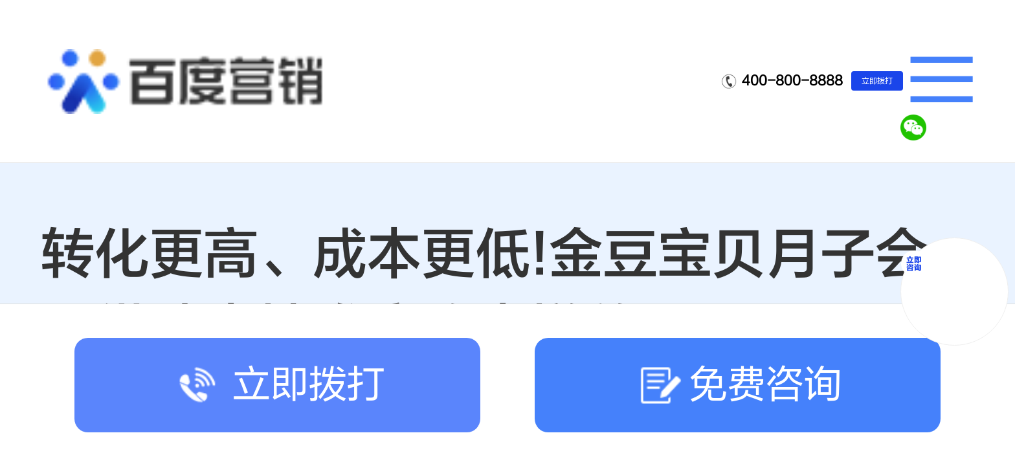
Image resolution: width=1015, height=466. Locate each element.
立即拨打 (877, 80)
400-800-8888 (792, 80)
